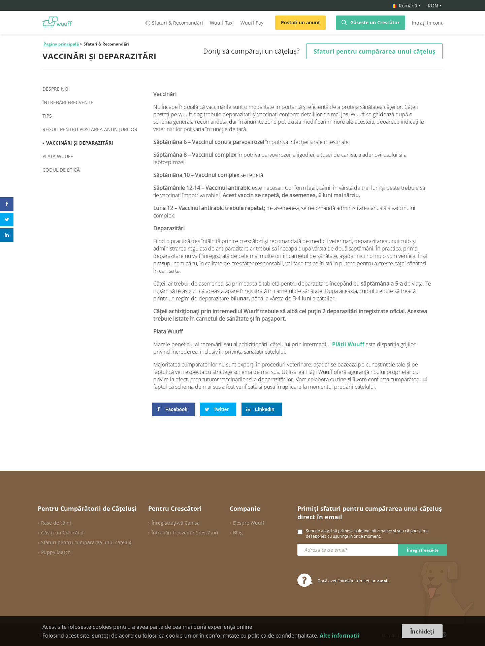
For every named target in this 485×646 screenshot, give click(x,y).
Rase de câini (56, 523)
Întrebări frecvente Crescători (185, 532)
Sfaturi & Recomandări (173, 23)
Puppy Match (56, 552)
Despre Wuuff (248, 523)
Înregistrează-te (423, 550)
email (383, 581)
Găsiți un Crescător (62, 532)
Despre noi (56, 89)
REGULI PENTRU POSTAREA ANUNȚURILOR (89, 129)
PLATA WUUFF (57, 156)
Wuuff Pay (251, 23)
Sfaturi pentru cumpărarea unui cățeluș (86, 542)
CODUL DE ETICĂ (61, 170)
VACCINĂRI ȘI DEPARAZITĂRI (79, 143)
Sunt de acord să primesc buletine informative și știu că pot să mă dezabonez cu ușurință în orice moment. (367, 533)
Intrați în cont (427, 23)
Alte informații (339, 635)
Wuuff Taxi (222, 23)
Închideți (422, 631)
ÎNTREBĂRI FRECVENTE (67, 102)
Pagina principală (61, 44)
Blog (238, 532)
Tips (47, 116)
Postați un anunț (300, 22)
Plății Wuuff (348, 344)
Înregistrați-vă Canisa (176, 523)
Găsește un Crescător (374, 22)
